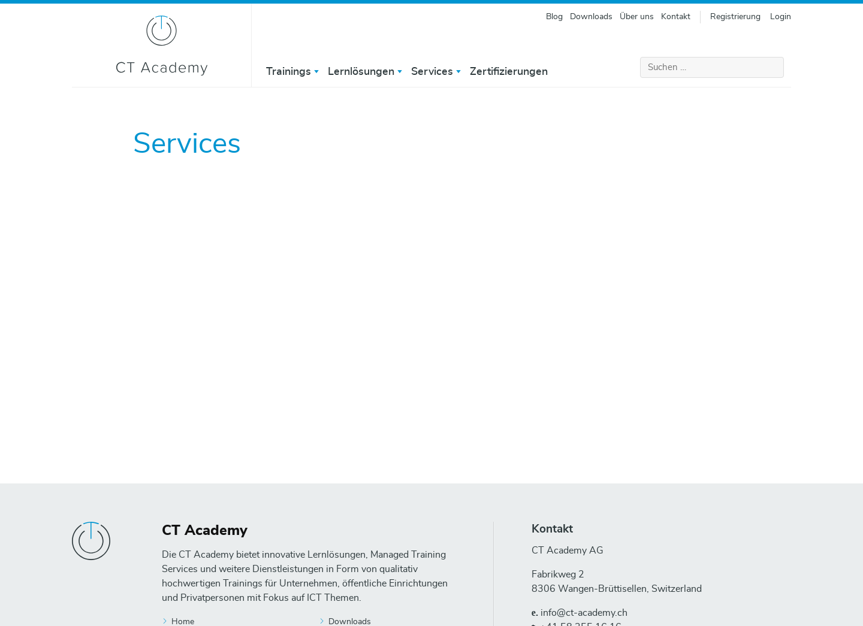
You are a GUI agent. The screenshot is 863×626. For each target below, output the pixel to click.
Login (780, 17)
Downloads (591, 17)
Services (432, 71)
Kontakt (675, 17)
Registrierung (735, 17)
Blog (554, 17)
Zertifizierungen (509, 71)
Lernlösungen (361, 71)
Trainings (288, 71)
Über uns (637, 17)
